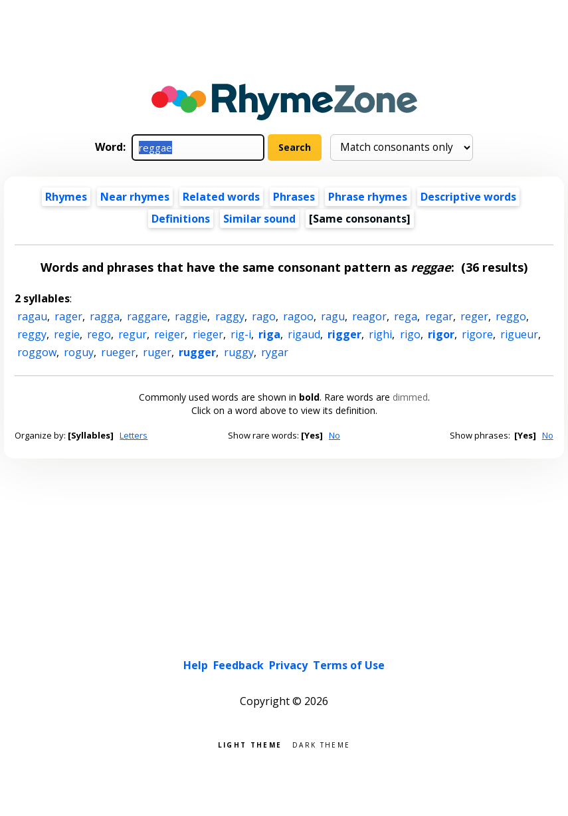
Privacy (288, 665)
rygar (274, 352)
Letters (133, 435)
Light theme (250, 744)
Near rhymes (134, 196)
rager (68, 316)
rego (99, 334)
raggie (191, 316)
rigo (410, 334)
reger (474, 316)
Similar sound (259, 218)
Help (195, 665)
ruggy (239, 352)
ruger (157, 352)
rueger (118, 352)
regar (439, 316)
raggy (229, 316)
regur (132, 334)
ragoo (298, 316)
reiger (169, 334)
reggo (511, 316)
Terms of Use (349, 665)
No (334, 435)
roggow (36, 352)
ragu (333, 316)
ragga (105, 316)
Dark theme (321, 744)
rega (405, 316)
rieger (208, 334)
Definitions (180, 218)
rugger (197, 352)
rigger (344, 334)
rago (264, 316)
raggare (147, 316)
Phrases (294, 196)
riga (269, 334)
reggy (32, 334)
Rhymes (66, 196)
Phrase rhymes (367, 196)
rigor (441, 334)
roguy (79, 352)
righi (380, 334)
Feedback (238, 665)
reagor (369, 316)
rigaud (304, 334)
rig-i (241, 334)
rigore (477, 334)
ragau (32, 316)
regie (67, 334)
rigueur (519, 334)
